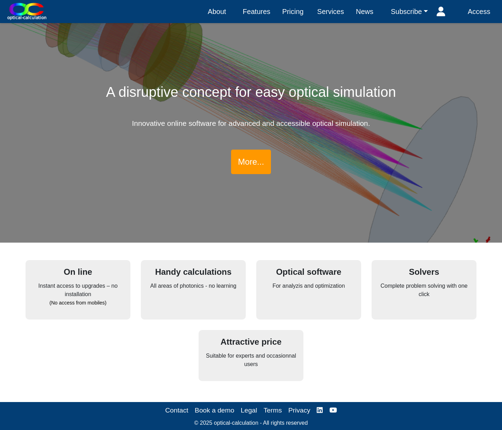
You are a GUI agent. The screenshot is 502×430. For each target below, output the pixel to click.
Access (479, 11)
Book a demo (214, 410)
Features (256, 11)
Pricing (292, 11)
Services (330, 11)
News (364, 11)
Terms (273, 410)
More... (251, 161)
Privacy (299, 410)
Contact (176, 410)
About (217, 11)
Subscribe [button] (406, 11)
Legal (249, 410)
